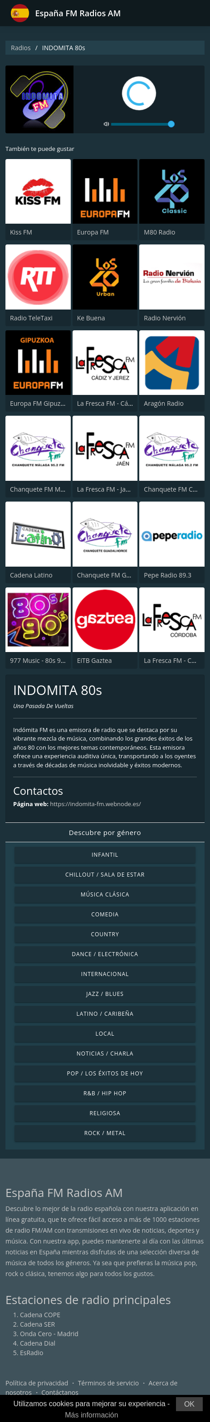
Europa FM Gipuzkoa (40, 403)
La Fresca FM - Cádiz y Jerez (117, 403)
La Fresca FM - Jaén (105, 489)
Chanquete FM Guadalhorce (118, 575)
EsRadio (31, 1352)
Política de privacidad (36, 1383)
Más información (91, 1415)
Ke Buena (91, 318)
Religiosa (105, 1113)
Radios (21, 47)
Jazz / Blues (105, 994)
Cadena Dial (37, 1343)
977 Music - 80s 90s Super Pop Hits (61, 660)
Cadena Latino (31, 575)
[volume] (143, 124)
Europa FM (93, 232)
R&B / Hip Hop (105, 1093)
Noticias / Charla (105, 1053)
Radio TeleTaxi (31, 318)
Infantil (105, 855)
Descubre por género (105, 832)
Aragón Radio (164, 403)
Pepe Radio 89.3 (167, 575)
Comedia (105, 914)
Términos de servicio (108, 1383)
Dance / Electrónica (105, 954)
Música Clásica (105, 894)
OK (189, 1404)
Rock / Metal (105, 1133)
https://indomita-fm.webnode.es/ (95, 804)
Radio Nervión (165, 318)
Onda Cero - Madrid (49, 1333)
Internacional (105, 974)
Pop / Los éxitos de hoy (105, 1073)
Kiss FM (21, 232)
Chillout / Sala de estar (105, 874)
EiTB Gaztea (94, 660)
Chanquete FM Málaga (43, 489)
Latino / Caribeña (104, 1014)
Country (105, 934)
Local (105, 1033)
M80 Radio (159, 232)
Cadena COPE (40, 1314)
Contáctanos (59, 1392)
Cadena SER (37, 1324)
